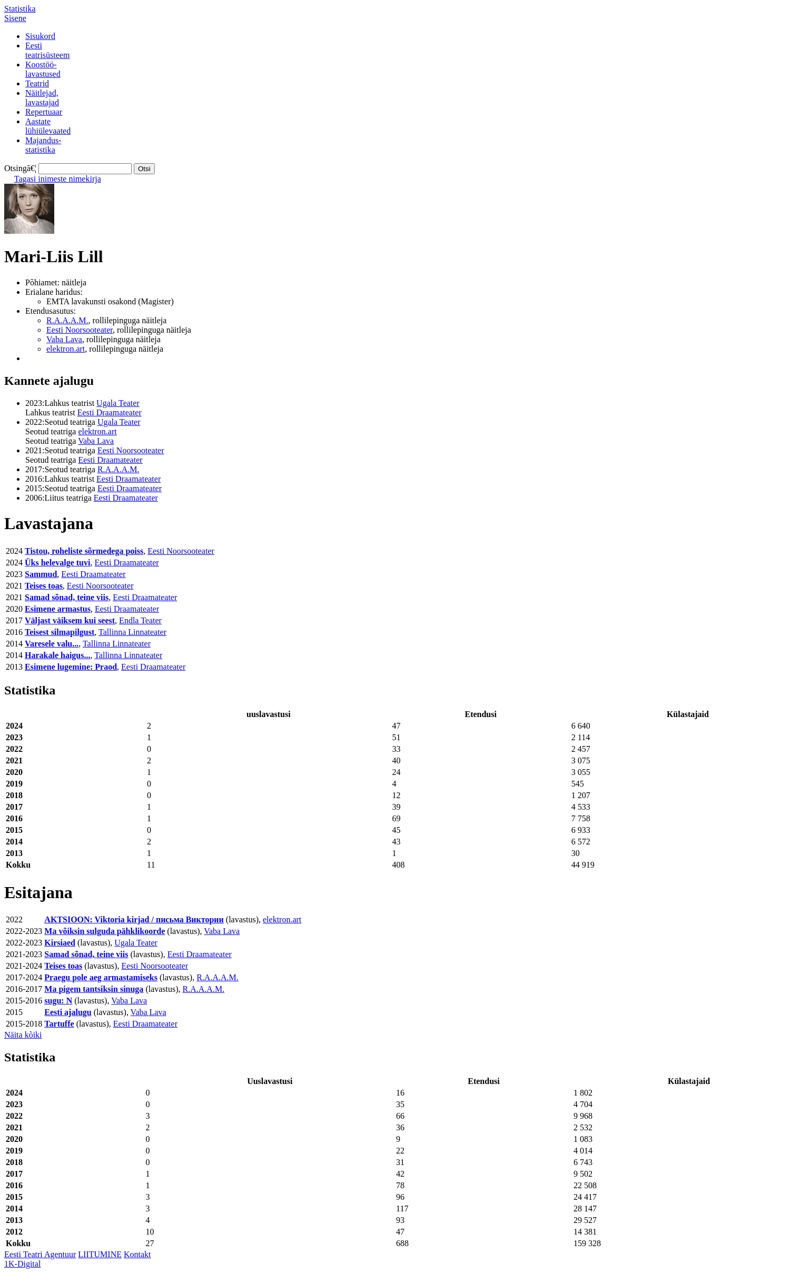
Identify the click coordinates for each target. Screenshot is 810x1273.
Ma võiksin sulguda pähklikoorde (104, 931)
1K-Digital (22, 1263)
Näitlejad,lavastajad (42, 97)
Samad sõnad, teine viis (66, 597)
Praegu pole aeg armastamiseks (100, 977)
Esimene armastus (58, 608)
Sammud (41, 574)
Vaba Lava (64, 339)
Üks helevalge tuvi (57, 562)
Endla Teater (140, 620)
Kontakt (137, 1254)
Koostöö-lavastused (43, 69)
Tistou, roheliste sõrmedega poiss (84, 550)
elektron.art (65, 348)
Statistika (20, 8)
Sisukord (40, 36)
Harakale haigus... (57, 655)
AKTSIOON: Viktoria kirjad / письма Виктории (133, 919)
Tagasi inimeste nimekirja (57, 178)
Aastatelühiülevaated (48, 126)
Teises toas (44, 585)
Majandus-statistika (43, 145)
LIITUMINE (100, 1254)
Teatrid (37, 83)
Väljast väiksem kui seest (70, 620)
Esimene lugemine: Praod (71, 666)
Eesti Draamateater (109, 412)
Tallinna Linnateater (132, 632)
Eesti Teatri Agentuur (40, 1254)
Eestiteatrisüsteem (47, 50)
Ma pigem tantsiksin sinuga (93, 988)
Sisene (15, 18)
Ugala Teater (118, 403)
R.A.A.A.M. (67, 320)
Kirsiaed (59, 942)
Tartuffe (59, 1023)
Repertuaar (43, 111)
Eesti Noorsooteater (79, 329)
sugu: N (58, 1000)
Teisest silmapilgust (59, 632)
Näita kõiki (23, 1034)
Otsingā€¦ (20, 168)
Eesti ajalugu (67, 1012)
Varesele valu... (51, 643)
